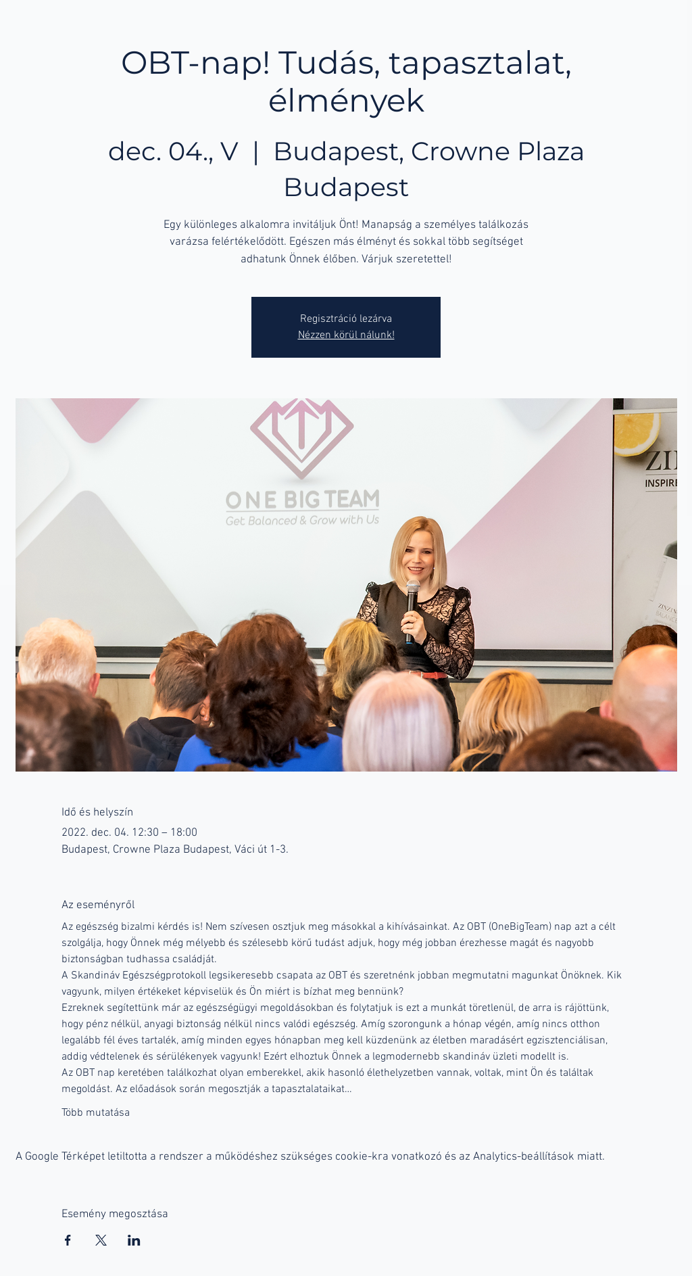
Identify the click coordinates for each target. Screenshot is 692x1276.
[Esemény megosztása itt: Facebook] (67, 1240)
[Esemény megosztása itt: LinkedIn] (134, 1240)
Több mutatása (95, 1113)
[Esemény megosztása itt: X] (101, 1240)
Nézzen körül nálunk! (346, 335)
